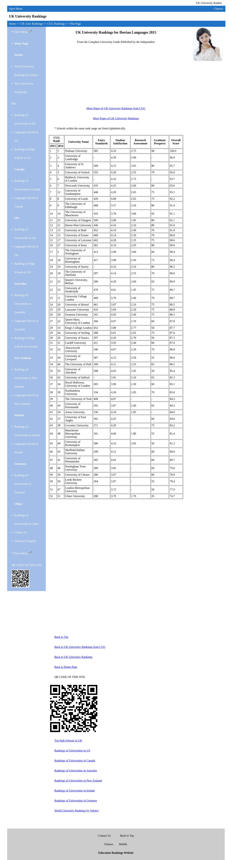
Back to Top (61, 636)
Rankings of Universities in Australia (22, 304)
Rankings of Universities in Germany (22, 484)
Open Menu (16, 8)
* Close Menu (21, 31)
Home (13, 23)
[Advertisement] (116, 77)
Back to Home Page (65, 666)
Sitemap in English (25, 540)
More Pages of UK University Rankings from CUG (115, 108)
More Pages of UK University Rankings (116, 118)
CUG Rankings (56, 23)
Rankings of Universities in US (72, 750)
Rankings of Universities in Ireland (74, 790)
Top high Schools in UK (68, 740)
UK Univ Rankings (32, 23)
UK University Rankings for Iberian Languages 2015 (116, 32)
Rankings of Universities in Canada (74, 760)
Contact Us (20, 532)
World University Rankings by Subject (76, 810)
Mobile (123, 844)
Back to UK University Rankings (73, 656)
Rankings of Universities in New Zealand (25, 378)
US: (13, 103)
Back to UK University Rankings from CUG (79, 646)
